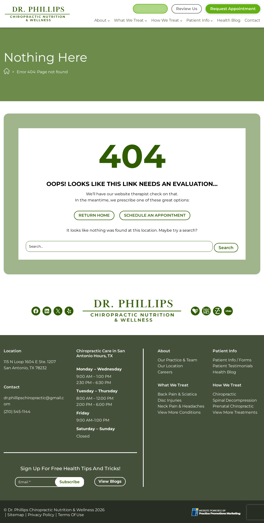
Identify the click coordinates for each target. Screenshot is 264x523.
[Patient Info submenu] (211, 20)
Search (225, 246)
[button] (149, 9)
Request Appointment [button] (233, 8)
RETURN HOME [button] (94, 215)
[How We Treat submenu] (181, 20)
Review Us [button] (186, 8)
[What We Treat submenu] (146, 20)
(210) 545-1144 (17, 411)
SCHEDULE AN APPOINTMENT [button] (155, 215)
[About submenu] (109, 20)
